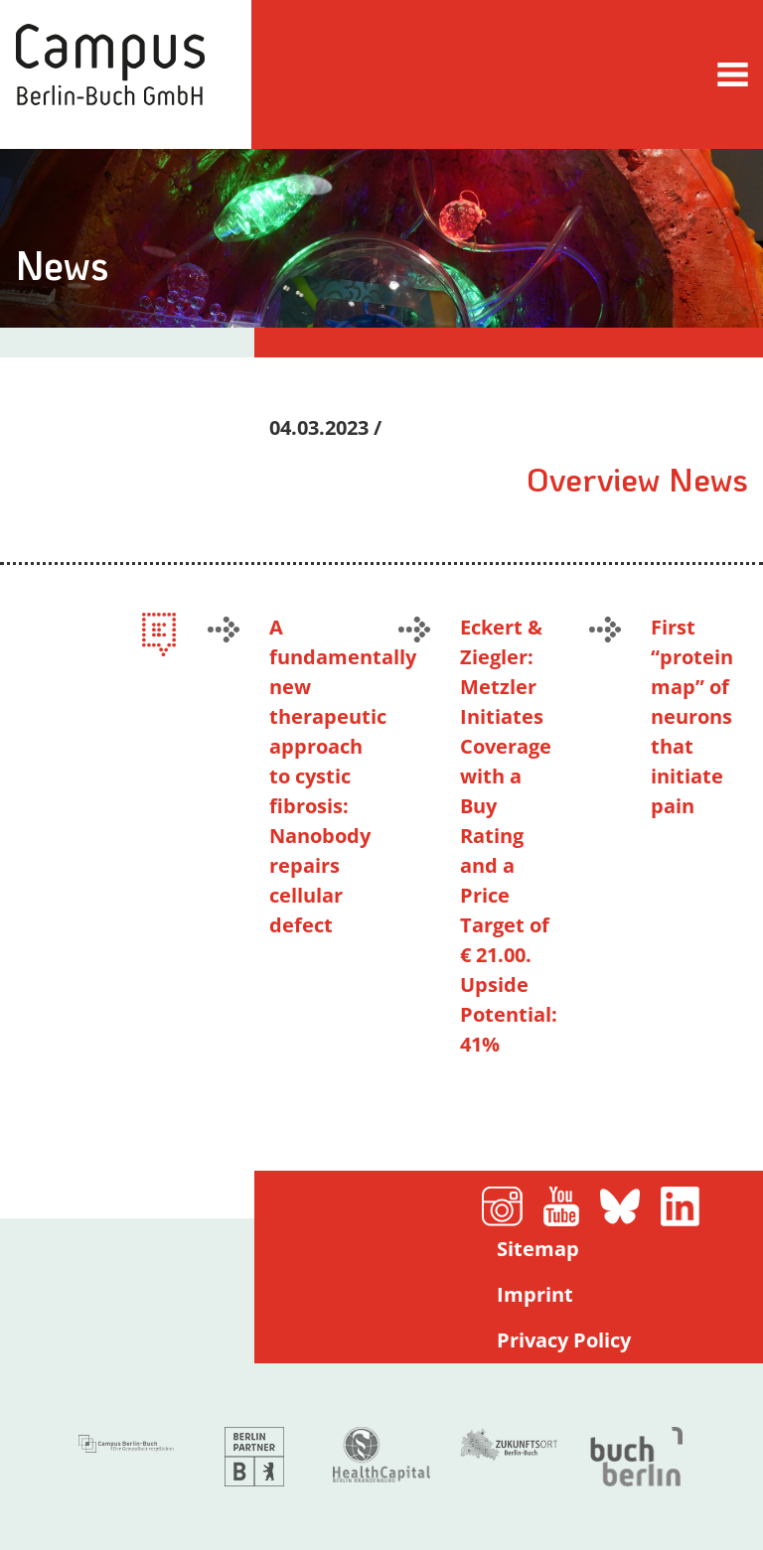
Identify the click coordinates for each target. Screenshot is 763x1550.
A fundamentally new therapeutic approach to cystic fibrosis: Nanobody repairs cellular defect (342, 776)
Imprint (535, 1294)
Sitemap (538, 1248)
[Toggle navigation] (732, 74)
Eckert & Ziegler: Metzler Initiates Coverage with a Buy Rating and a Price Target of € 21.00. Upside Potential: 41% (508, 835)
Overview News (637, 478)
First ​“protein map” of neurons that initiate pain (692, 716)
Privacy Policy (564, 1340)
